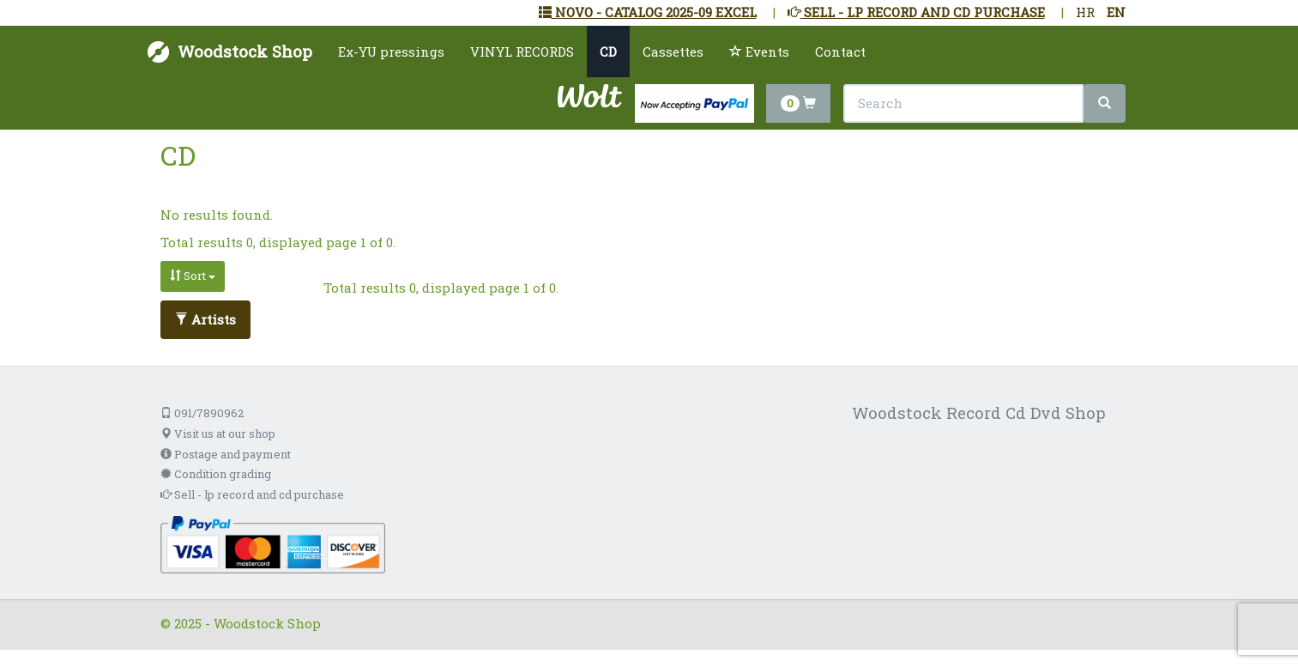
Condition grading (215, 474)
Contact (840, 51)
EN (1116, 12)
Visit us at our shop (217, 433)
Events (759, 51)
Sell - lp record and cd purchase (252, 494)
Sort (192, 275)
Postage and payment (225, 454)
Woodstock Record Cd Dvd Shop (979, 412)
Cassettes (673, 51)
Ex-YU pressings (391, 51)
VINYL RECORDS (522, 51)
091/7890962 (202, 413)
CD (608, 51)
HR (1085, 12)
